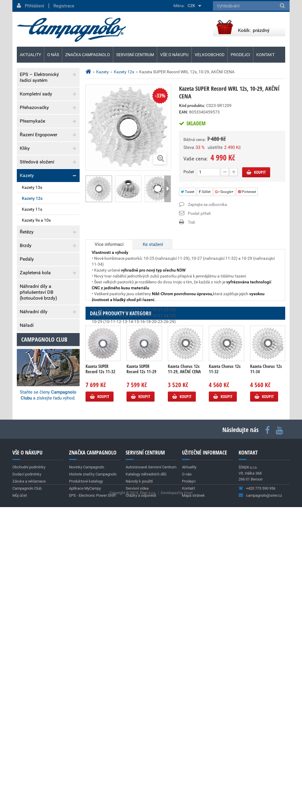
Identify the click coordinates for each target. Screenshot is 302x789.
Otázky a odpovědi (141, 750)
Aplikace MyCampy (85, 743)
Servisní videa (137, 743)
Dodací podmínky (38, 401)
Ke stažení (153, 244)
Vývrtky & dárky (36, 339)
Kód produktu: (192, 105)
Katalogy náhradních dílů (146, 729)
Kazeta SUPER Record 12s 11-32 (100, 420)
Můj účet (19, 750)
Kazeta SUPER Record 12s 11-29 (141, 420)
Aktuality (33, 435)
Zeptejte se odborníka (207, 204)
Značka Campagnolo (87, 54)
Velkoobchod (209, 54)
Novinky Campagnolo (86, 722)
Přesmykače (32, 121)
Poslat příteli (199, 213)
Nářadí (27, 325)
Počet (188, 171)
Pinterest (247, 192)
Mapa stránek (193, 750)
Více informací (109, 244)
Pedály (27, 259)
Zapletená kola (35, 272)
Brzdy (26, 245)
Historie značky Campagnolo (92, 729)
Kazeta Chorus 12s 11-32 (225, 420)
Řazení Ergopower (38, 134)
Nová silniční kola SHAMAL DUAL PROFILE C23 (43, 544)
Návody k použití (139, 736)
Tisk (191, 222)
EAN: (183, 112)
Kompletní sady (36, 94)
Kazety (27, 175)
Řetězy (27, 232)
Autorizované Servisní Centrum (151, 722)
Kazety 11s (32, 209)
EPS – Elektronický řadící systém (39, 77)
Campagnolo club (44, 598)
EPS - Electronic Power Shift (92, 750)
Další (167, 189)
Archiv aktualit (66, 579)
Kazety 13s (32, 187)
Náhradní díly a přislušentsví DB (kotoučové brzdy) (38, 292)
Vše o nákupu (174, 54)
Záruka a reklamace (40, 413)
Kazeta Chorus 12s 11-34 (266, 420)
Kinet (188, 774)
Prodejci (240, 54)
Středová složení (37, 162)
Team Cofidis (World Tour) (42, 453)
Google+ (224, 192)
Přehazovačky (34, 107)
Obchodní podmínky (41, 389)
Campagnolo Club (27, 743)
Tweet (187, 192)
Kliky (25, 148)
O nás (53, 54)
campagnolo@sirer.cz (264, 750)
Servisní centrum (135, 54)
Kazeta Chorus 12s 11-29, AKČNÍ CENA (184, 420)
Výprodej (29, 352)
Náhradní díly (33, 311)
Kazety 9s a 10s (36, 220)
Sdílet (205, 192)
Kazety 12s (32, 198)
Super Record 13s (33, 497)
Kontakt (265, 54)
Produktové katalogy (86, 736)
